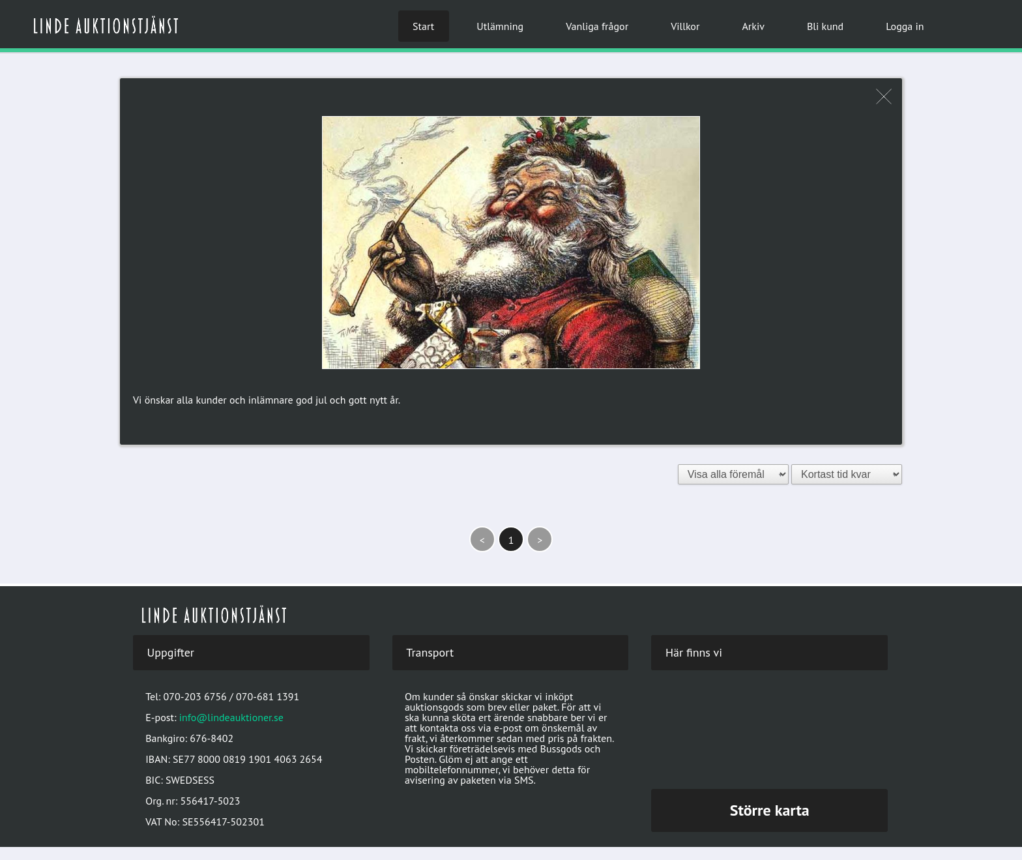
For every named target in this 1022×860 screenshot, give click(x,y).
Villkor (685, 26)
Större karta (770, 810)
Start (423, 26)
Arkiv (753, 26)
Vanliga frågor (597, 26)
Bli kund (825, 26)
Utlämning (499, 26)
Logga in (905, 26)
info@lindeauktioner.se (231, 717)
